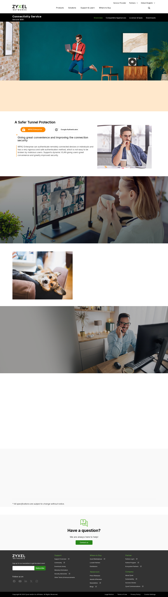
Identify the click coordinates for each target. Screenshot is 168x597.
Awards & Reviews (96, 579)
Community (58, 563)
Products (60, 8)
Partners (132, 3)
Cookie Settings (150, 594)
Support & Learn (88, 8)
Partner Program (130, 563)
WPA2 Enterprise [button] (31, 130)
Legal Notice (109, 594)
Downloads (151, 18)
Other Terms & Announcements (64, 577)
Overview (98, 18)
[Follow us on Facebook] (14, 582)
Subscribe (40, 568)
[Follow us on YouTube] (20, 582)
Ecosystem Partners (131, 566)
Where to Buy (105, 8)
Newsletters (94, 583)
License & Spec (136, 18)
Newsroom (94, 572)
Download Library (60, 566)
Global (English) (147, 3)
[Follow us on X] (31, 582)
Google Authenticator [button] (65, 130)
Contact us (84, 542)
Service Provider (119, 3)
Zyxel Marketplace (96, 559)
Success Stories (130, 583)
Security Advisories (60, 574)
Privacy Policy (136, 594)
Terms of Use (122, 594)
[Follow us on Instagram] (37, 582)
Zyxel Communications (132, 586)
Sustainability (129, 579)
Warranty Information (61, 570)
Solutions (72, 8)
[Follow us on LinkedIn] (26, 582)
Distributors (93, 566)
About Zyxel (129, 575)
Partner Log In (129, 559)
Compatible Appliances (116, 18)
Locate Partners (95, 563)
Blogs (92, 586)
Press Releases (95, 575)
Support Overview (60, 559)
